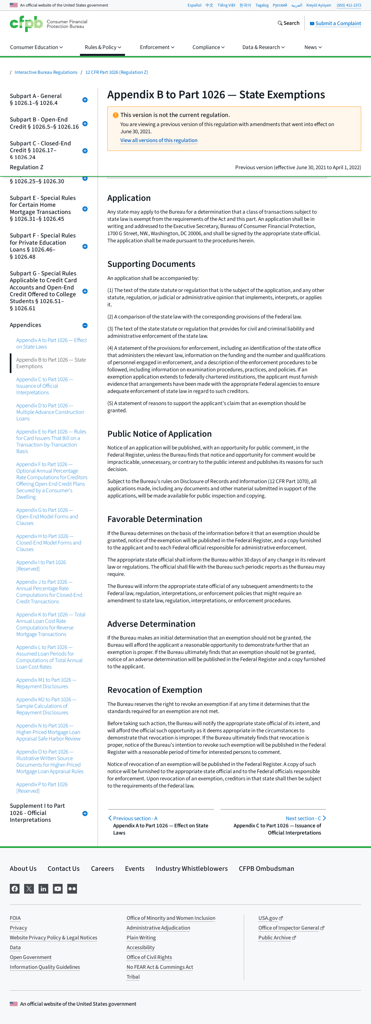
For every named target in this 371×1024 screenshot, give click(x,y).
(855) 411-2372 (349, 5)
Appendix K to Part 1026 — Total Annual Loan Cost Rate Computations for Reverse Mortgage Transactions (50, 624)
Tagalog (262, 5)
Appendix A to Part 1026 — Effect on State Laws (51, 343)
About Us (23, 868)
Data (15, 947)
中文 (209, 5)
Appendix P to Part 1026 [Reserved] (42, 787)
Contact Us (64, 868)
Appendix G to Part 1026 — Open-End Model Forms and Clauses (47, 516)
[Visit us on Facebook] (15, 888)
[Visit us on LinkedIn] (43, 888)
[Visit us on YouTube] (58, 888)
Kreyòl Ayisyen (318, 5)
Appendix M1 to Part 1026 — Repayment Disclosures (46, 683)
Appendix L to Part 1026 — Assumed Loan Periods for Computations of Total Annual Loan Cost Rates (49, 657)
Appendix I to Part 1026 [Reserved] (41, 565)
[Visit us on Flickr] (72, 888)
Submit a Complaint (335, 23)
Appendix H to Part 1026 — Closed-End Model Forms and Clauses (48, 542)
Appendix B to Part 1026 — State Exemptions (51, 363)
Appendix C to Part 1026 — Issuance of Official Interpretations (44, 386)
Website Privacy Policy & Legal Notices (53, 938)
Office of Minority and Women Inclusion (171, 918)
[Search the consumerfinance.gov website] (288, 24)
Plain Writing (141, 938)
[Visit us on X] (29, 888)
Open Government (31, 957)
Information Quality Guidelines (45, 967)
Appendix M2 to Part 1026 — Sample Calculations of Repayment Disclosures (46, 706)
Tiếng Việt (226, 5)
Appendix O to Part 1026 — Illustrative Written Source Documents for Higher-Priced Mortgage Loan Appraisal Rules (50, 761)
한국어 (245, 5)
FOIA (15, 918)
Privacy (18, 928)
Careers (102, 868)
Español (194, 5)
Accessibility (141, 947)
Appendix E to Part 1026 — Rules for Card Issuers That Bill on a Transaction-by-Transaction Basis (51, 441)
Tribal (133, 977)
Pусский (280, 5)
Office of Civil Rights (149, 957)
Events (135, 868)
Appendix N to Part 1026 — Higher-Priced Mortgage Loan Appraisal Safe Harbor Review (48, 732)
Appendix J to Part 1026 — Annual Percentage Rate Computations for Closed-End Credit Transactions (49, 592)
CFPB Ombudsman (266, 868)
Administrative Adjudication (158, 928)
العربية (296, 5)
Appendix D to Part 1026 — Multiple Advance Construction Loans (50, 412)
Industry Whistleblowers (192, 868)
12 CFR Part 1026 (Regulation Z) (116, 72)
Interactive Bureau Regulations (46, 72)
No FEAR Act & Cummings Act (160, 967)
